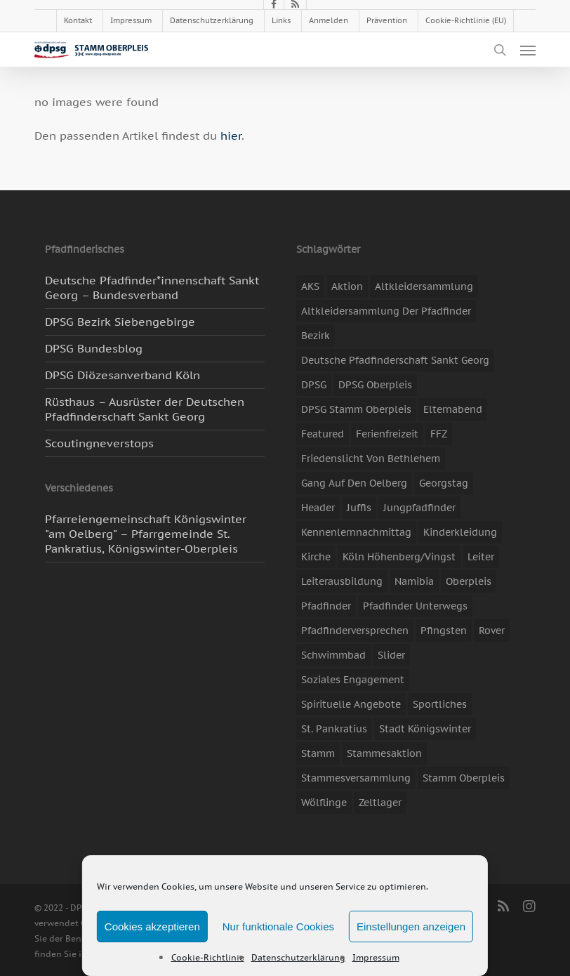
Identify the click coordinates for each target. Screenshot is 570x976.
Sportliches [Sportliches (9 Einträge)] (440, 704)
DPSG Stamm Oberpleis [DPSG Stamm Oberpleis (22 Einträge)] (356, 409)
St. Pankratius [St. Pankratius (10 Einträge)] (334, 729)
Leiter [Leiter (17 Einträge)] (481, 556)
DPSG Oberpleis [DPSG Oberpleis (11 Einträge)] (375, 384)
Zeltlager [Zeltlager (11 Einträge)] (380, 802)
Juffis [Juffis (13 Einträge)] (359, 507)
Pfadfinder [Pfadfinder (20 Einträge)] (326, 606)
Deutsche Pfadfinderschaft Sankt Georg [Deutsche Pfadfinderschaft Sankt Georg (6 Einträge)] (395, 360)
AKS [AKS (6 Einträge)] (310, 286)
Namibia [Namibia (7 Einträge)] (414, 581)
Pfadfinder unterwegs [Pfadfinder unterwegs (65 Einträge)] (415, 606)
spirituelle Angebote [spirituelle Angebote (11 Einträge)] (351, 704)
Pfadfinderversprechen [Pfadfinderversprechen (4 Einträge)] (355, 630)
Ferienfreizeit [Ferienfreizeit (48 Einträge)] (387, 434)
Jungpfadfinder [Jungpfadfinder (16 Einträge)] (419, 507)
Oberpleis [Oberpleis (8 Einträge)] (468, 581)
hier (230, 135)
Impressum (375, 957)
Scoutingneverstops (99, 443)
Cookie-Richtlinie (207, 957)
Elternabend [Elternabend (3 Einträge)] (452, 409)
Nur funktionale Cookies (278, 926)
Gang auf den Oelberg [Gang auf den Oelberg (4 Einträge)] (354, 483)
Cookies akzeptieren (152, 926)
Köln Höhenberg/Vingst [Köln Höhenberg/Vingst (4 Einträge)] (399, 556)
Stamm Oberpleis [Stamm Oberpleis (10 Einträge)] (464, 778)
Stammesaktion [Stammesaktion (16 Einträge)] (384, 753)
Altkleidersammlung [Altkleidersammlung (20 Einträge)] (424, 286)
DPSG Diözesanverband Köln (122, 375)
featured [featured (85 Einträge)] (322, 434)
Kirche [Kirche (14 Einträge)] (316, 556)
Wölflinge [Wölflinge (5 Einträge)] (324, 802)
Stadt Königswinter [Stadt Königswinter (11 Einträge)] (425, 729)
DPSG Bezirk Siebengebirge (120, 322)
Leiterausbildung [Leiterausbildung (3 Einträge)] (342, 581)
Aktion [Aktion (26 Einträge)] (347, 286)
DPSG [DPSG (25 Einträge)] (313, 384)
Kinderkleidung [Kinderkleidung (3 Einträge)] (460, 532)
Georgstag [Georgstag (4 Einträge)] (443, 483)
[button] (528, 50)
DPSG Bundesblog (93, 348)
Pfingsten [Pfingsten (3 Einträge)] (443, 630)
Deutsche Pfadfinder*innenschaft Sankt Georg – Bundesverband (152, 287)
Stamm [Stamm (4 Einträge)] (318, 753)
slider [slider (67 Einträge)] (391, 655)
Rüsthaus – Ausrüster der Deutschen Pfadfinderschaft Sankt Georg (144, 409)
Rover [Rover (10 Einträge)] (492, 630)
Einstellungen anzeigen (411, 926)
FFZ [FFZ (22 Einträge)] (438, 434)
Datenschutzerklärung (298, 957)
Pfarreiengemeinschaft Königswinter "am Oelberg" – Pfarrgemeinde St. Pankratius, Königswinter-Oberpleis (145, 533)
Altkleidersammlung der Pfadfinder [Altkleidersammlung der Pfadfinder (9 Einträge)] (386, 311)
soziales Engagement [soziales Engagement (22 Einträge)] (352, 679)
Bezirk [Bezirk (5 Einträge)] (315, 335)
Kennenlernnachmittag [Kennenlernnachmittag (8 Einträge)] (356, 532)
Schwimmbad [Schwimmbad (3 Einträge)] (333, 655)
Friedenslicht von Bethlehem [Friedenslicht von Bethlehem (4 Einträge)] (370, 458)
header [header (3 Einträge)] (318, 507)
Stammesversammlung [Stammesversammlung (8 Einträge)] (356, 778)
